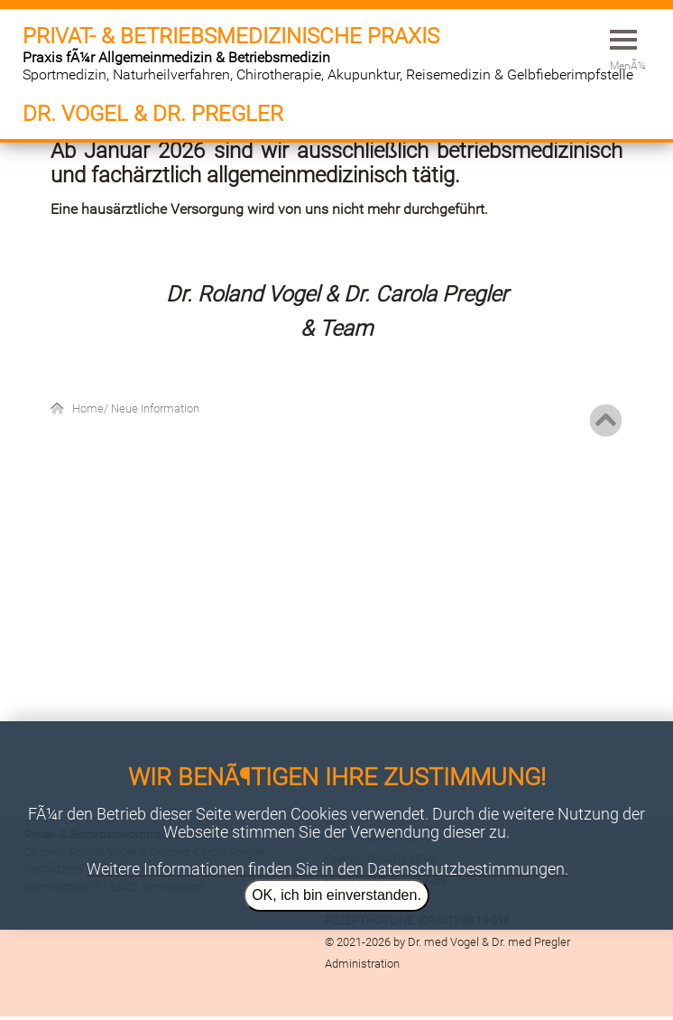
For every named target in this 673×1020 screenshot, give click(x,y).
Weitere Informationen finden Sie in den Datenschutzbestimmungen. (327, 869)
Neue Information (155, 408)
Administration (362, 963)
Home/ (91, 408)
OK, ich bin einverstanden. (336, 895)
